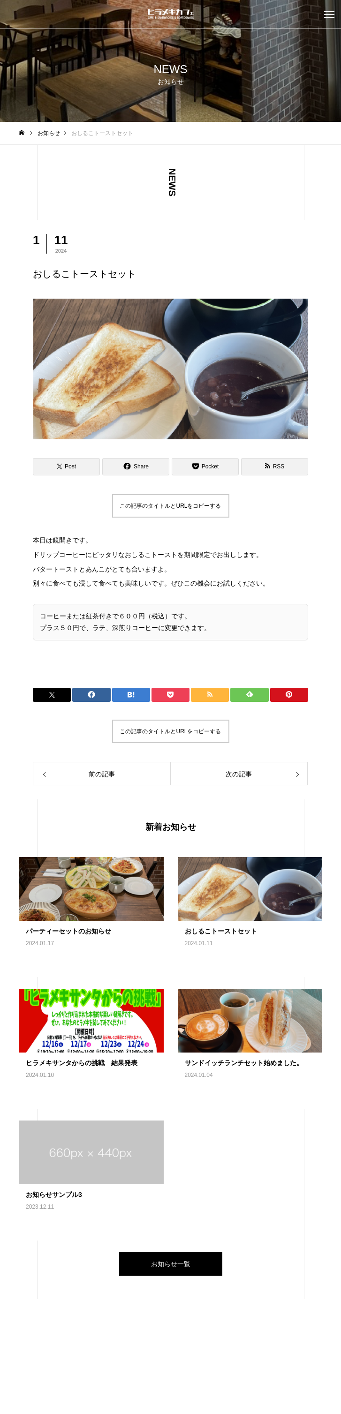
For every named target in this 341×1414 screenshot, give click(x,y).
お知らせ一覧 (170, 1264)
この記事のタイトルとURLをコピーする (170, 506)
